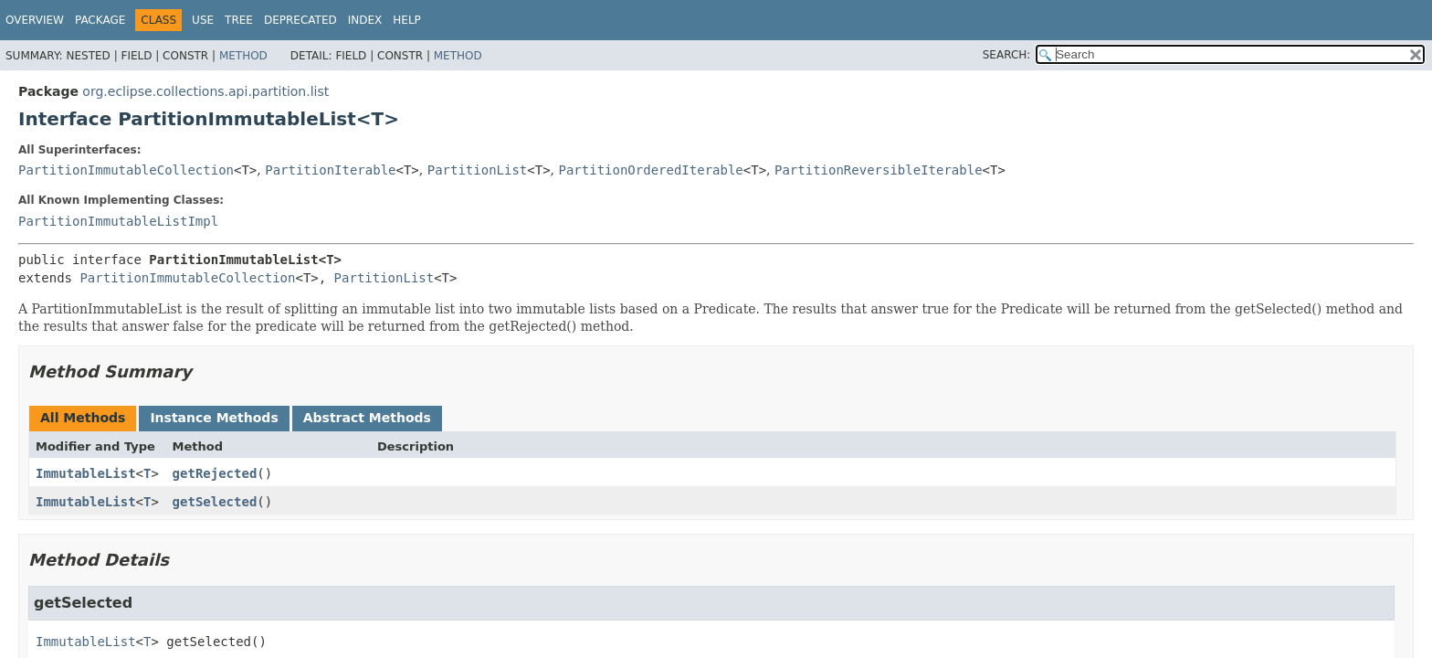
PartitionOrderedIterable (651, 170)
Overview (34, 20)
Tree (239, 20)
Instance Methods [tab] (214, 417)
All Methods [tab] (82, 417)
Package (100, 20)
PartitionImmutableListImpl (118, 221)
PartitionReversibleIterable (878, 170)
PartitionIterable (330, 170)
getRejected (215, 473)
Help (407, 20)
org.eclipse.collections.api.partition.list (205, 91)
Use (203, 20)
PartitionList (477, 170)
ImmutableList (86, 473)
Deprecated (300, 20)
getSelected (215, 501)
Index (365, 20)
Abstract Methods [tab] (367, 417)
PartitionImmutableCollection (126, 170)
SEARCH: (1007, 54)
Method (243, 55)
